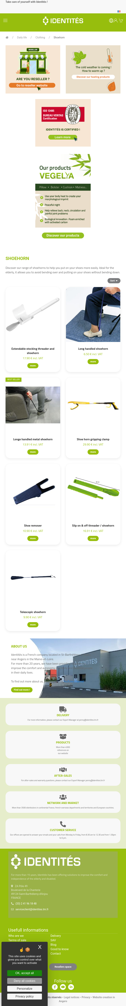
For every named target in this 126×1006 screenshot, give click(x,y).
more (33, 365)
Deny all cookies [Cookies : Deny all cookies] (24, 980)
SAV (53, 940)
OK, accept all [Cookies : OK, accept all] (24, 973)
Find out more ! (22, 689)
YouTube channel (73, 681)
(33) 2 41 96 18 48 (26, 903)
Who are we (16, 936)
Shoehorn (59, 37)
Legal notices (71, 997)
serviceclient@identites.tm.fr (32, 909)
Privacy (86, 997)
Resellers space (63, 966)
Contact (55, 953)
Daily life (22, 37)
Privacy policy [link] (25, 996)
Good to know (59, 949)
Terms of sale (17, 940)
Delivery (55, 936)
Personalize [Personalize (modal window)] (24, 988)
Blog (53, 944)
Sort (114, 280)
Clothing (40, 37)
